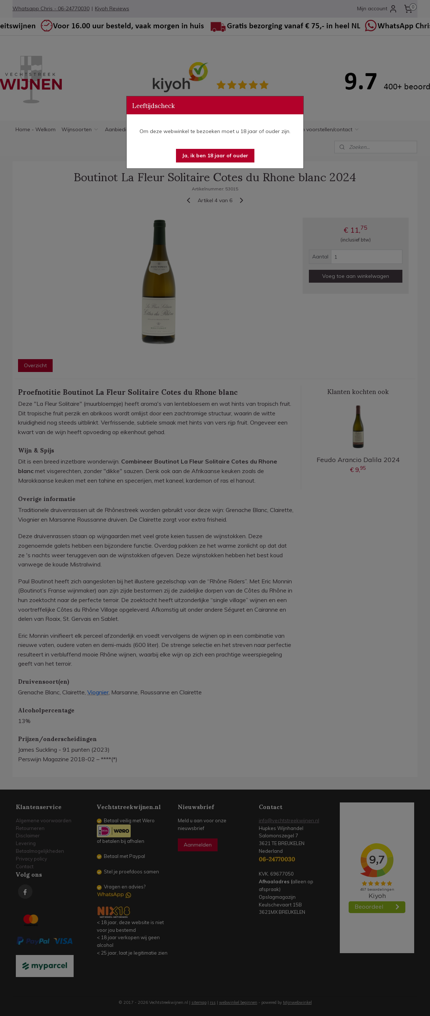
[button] (215, 155)
